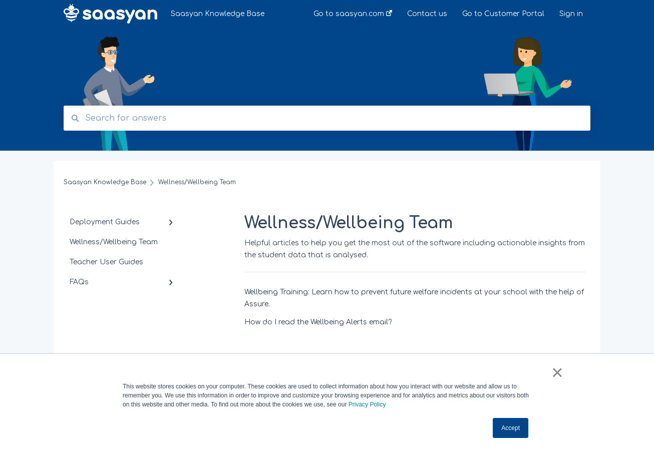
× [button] (557, 372)
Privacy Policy (367, 404)
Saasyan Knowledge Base (217, 14)
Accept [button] (510, 427)
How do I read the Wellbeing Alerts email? (318, 322)
